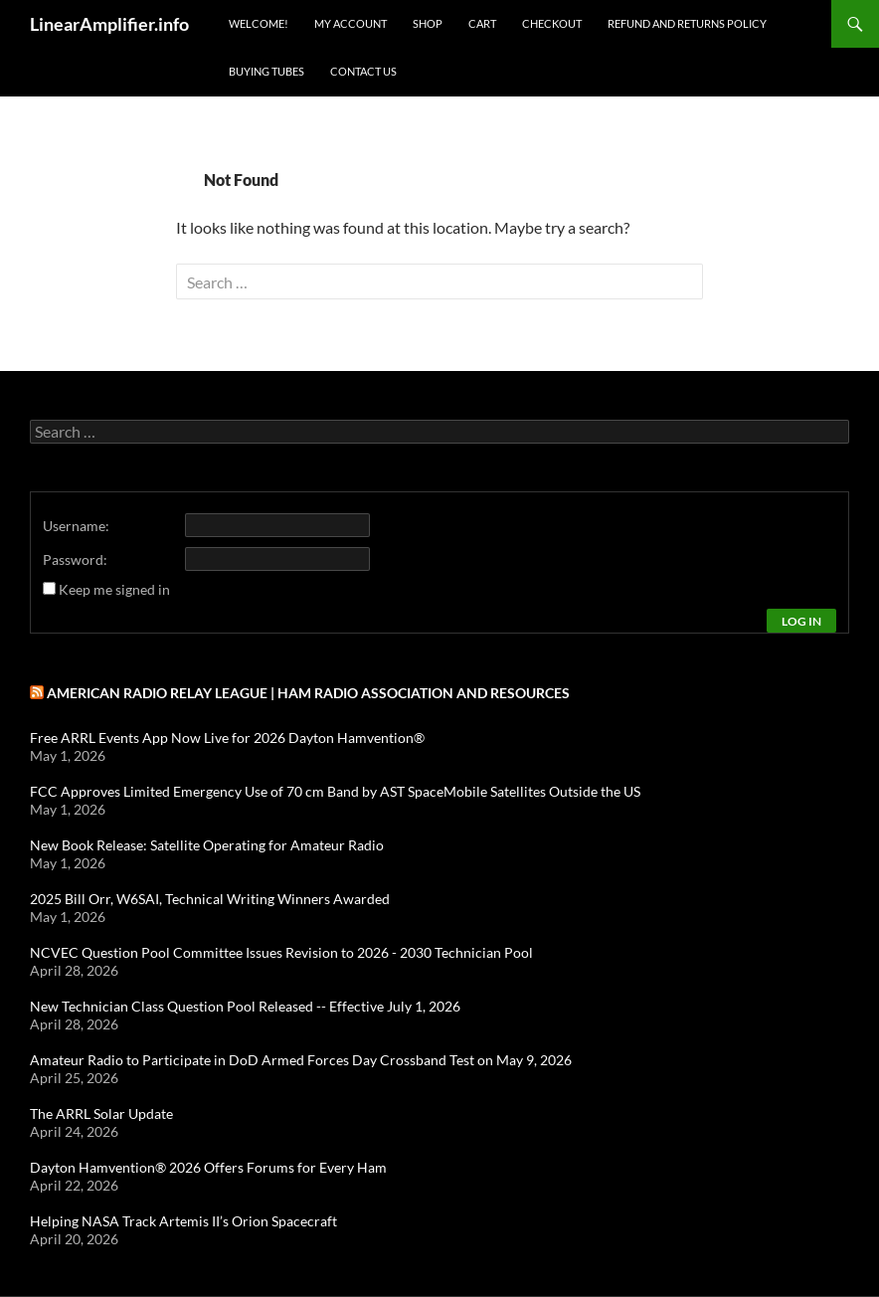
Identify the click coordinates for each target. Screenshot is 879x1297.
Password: (75, 559)
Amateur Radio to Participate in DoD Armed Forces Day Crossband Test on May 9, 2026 (301, 1059)
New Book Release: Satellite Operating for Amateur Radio (207, 844)
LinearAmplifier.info (109, 24)
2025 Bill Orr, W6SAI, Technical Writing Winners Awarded (210, 898)
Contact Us (363, 71)
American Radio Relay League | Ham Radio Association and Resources (308, 692)
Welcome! (258, 23)
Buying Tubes (266, 71)
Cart (482, 23)
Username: (76, 525)
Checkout (552, 23)
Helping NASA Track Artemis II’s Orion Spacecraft (183, 1220)
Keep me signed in (114, 589)
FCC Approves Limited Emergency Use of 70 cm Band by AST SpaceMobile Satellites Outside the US (335, 791)
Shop (427, 23)
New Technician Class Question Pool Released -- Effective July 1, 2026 (245, 1006)
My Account (350, 23)
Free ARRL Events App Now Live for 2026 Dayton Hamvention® (227, 737)
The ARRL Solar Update (101, 1113)
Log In (801, 621)
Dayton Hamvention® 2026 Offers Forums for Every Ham (208, 1167)
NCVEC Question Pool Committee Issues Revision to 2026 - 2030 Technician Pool (281, 952)
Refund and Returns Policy (687, 23)
